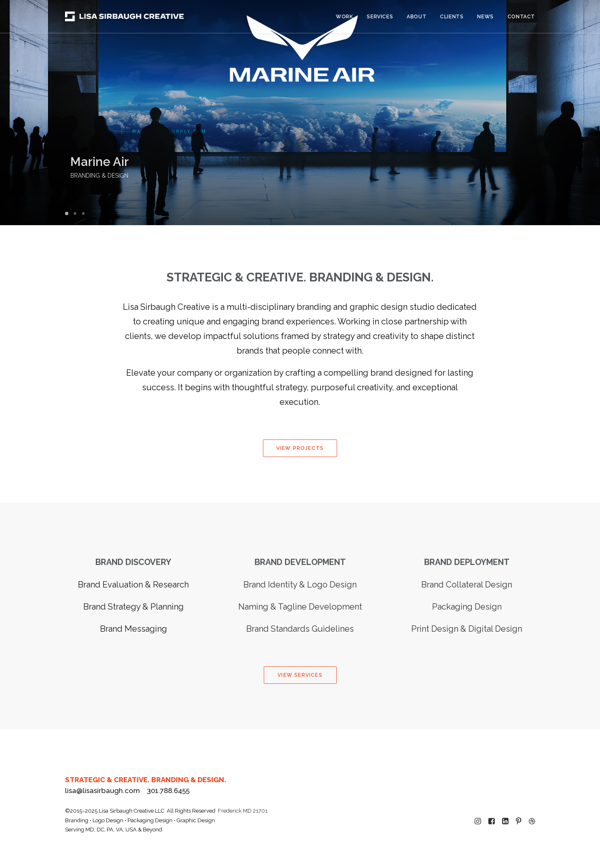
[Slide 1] (68, 213)
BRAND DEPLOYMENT (467, 562)
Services (380, 17)
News (485, 17)
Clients (451, 17)
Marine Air (129, 162)
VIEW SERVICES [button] (300, 675)
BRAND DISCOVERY (133, 562)
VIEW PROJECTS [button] (300, 448)
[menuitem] (347, 16)
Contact (521, 17)
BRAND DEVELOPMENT (300, 562)
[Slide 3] (83, 213)
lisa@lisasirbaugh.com (102, 790)
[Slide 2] (75, 213)
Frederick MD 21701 (243, 811)
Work (344, 17)
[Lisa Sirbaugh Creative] (124, 16)
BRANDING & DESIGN (129, 175)
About (416, 17)
